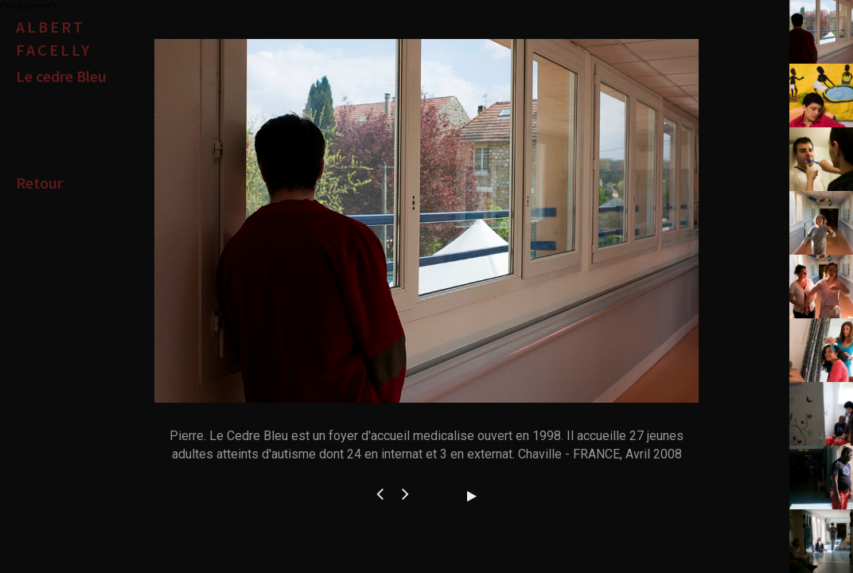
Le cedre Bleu (61, 76)
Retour (39, 183)
